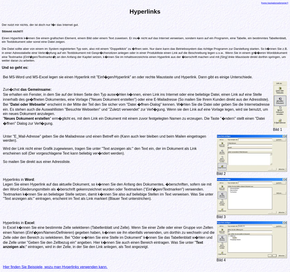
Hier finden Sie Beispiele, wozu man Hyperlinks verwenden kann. (55, 267)
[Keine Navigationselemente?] (274, 3)
